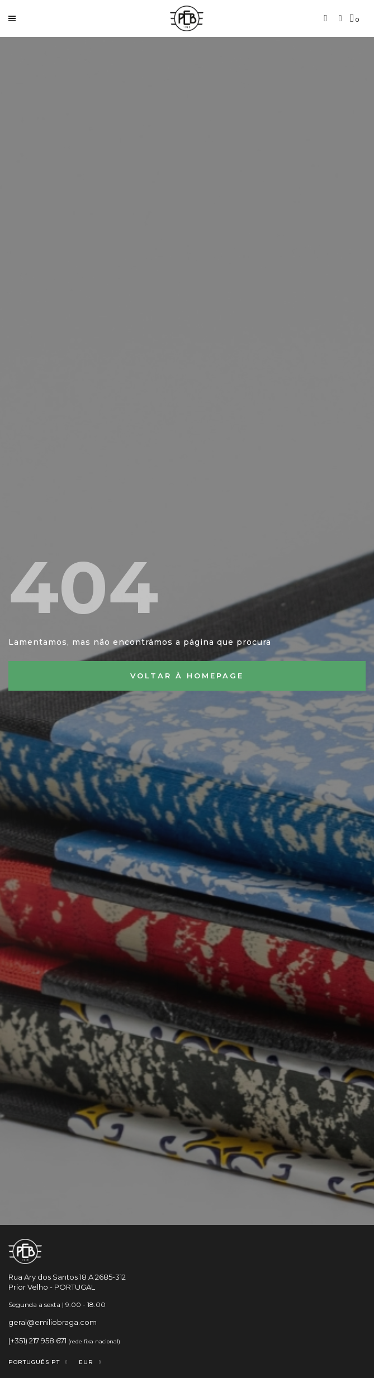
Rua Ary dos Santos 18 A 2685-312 (67, 1276)
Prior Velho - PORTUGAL (51, 1286)
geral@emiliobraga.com (52, 1322)
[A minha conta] (340, 18)
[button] (325, 18)
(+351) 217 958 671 (37, 1340)
